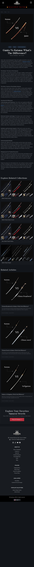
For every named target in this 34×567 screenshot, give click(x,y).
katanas (2, 105)
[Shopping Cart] (31, 2)
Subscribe (17, 453)
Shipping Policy (17, 467)
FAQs (17, 458)
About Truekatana (17, 449)
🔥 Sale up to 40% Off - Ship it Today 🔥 (17, 7)
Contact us (17, 451)
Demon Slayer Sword (17, 490)
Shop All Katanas (17, 420)
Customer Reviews (17, 454)
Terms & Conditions (17, 471)
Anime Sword (17, 492)
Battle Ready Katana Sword (8, 220)
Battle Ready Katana (6, 199)
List (8, 11)
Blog (5, 11)
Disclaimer (17, 480)
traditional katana (17, 91)
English (16, 499)
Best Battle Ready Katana (7, 242)
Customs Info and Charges (17, 482)
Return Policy (17, 469)
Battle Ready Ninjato (6, 263)
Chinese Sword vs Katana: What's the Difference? (14, 351)
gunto (10, 46)
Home (2, 11)
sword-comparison (21, 46)
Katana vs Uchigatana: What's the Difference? (13, 395)
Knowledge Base (17, 456)
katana (14, 46)
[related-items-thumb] (17, 189)
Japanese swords (26, 61)
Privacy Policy (17, 473)
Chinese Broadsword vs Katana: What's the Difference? (15, 307)
